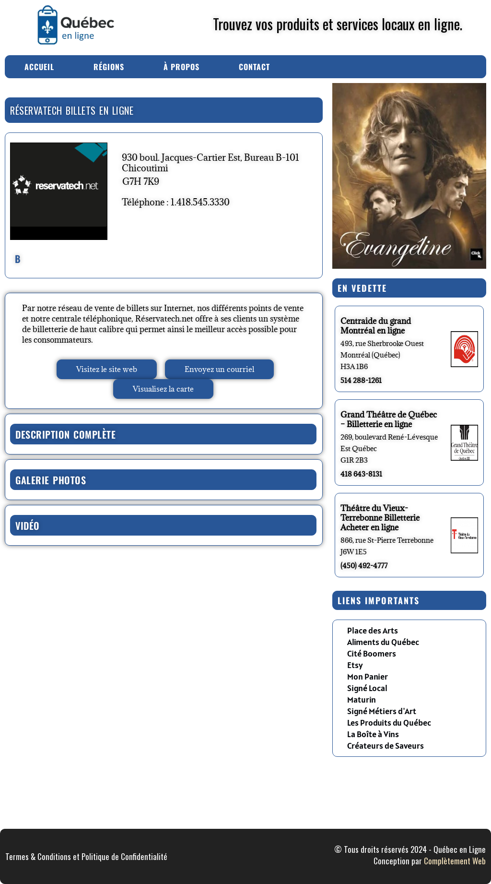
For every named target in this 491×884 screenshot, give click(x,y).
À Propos (181, 66)
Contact (254, 66)
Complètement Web (455, 861)
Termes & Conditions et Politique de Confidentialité (86, 856)
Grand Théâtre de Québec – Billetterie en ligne (388, 419)
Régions (109, 66)
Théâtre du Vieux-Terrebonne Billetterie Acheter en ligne (380, 518)
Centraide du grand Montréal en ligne (375, 326)
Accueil (39, 66)
